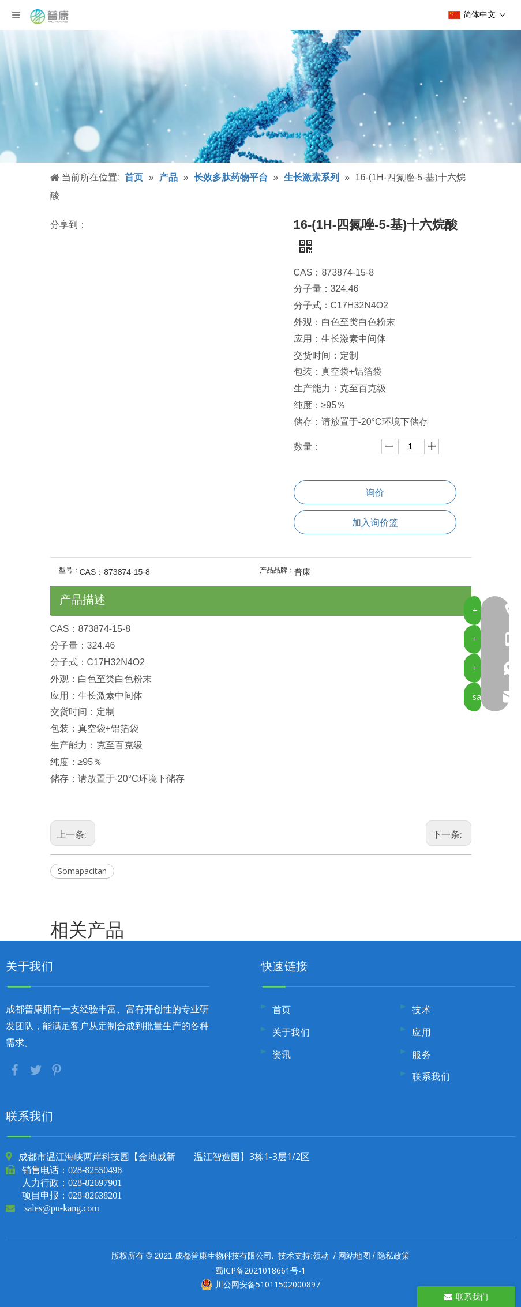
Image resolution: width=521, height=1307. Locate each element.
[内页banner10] (260, 81)
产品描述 (82, 599)
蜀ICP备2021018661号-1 (260, 1270)
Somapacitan (82, 870)
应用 (421, 1032)
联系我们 (431, 1076)
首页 (281, 1009)
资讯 (281, 1054)
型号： (69, 570)
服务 (421, 1054)
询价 (375, 492)
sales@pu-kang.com (61, 1207)
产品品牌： (277, 570)
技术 (421, 1009)
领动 (321, 1255)
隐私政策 (393, 1255)
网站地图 (354, 1255)
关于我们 (291, 1032)
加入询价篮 (375, 522)
